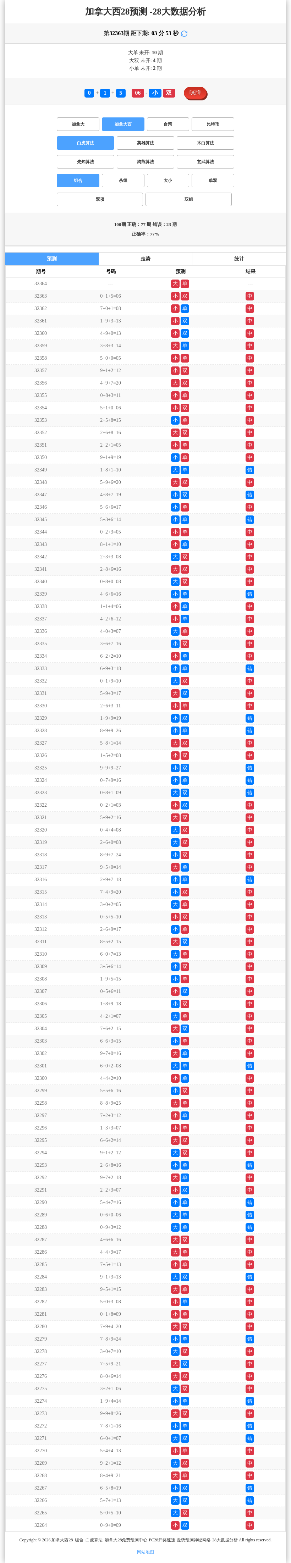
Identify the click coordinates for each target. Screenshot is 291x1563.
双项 (100, 199)
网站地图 (145, 1552)
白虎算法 (85, 142)
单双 (213, 180)
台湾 (168, 124)
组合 (78, 180)
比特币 (213, 124)
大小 (168, 180)
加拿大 (78, 124)
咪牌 (195, 93)
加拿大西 (123, 124)
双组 (189, 199)
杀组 (123, 180)
